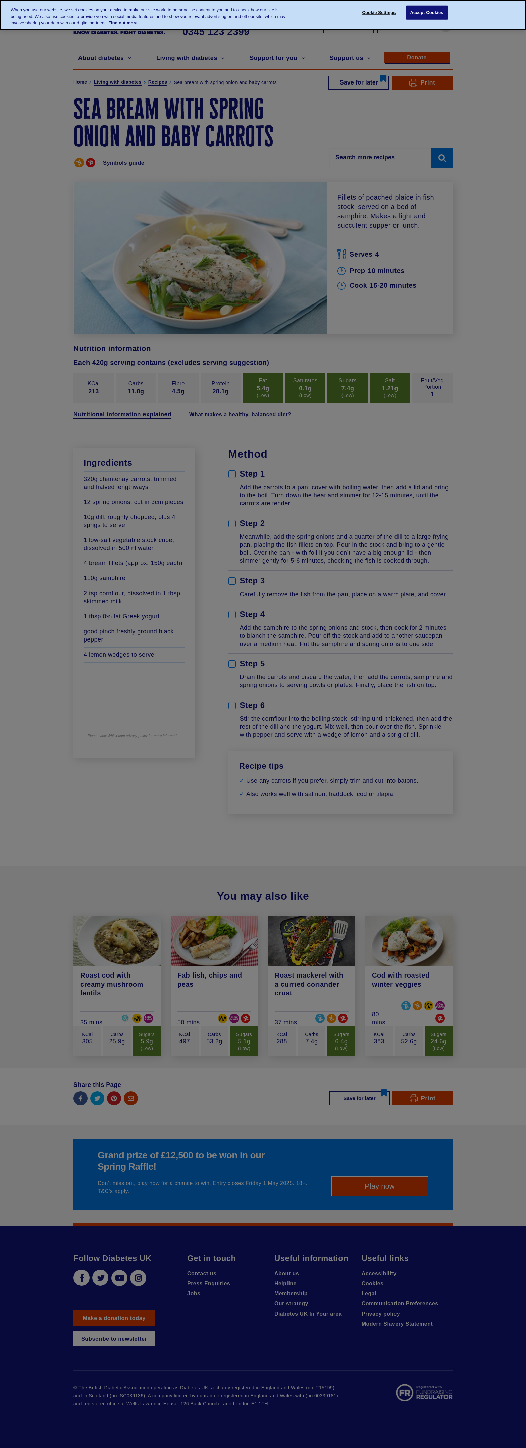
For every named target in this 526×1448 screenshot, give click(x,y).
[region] (263, 15)
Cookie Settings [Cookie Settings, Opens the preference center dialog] (379, 14)
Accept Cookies (426, 14)
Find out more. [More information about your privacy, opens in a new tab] (123, 22)
